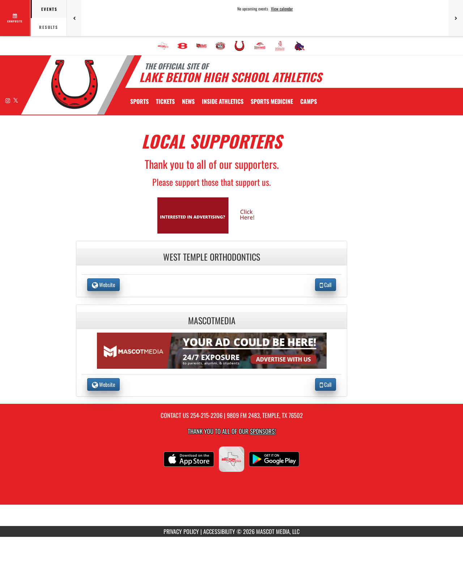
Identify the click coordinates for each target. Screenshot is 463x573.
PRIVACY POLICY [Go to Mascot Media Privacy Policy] (181, 531)
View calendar (282, 9)
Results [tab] (48, 27)
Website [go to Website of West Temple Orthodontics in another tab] (103, 284)
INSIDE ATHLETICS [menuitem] (222, 101)
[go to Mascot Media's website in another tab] (211, 214)
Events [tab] (49, 9)
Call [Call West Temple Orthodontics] (325, 284)
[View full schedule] (15, 18)
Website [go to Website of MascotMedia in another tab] (103, 384)
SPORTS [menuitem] (139, 101)
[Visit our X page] (15, 100)
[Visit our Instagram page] (8, 100)
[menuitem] (163, 46)
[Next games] (456, 18)
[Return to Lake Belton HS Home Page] (74, 84)
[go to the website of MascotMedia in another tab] (212, 350)
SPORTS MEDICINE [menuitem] (272, 101)
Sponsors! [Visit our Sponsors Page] (263, 431)
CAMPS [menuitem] (308, 101)
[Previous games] (74, 18)
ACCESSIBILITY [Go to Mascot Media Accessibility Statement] (219, 531)
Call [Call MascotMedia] (325, 384)
